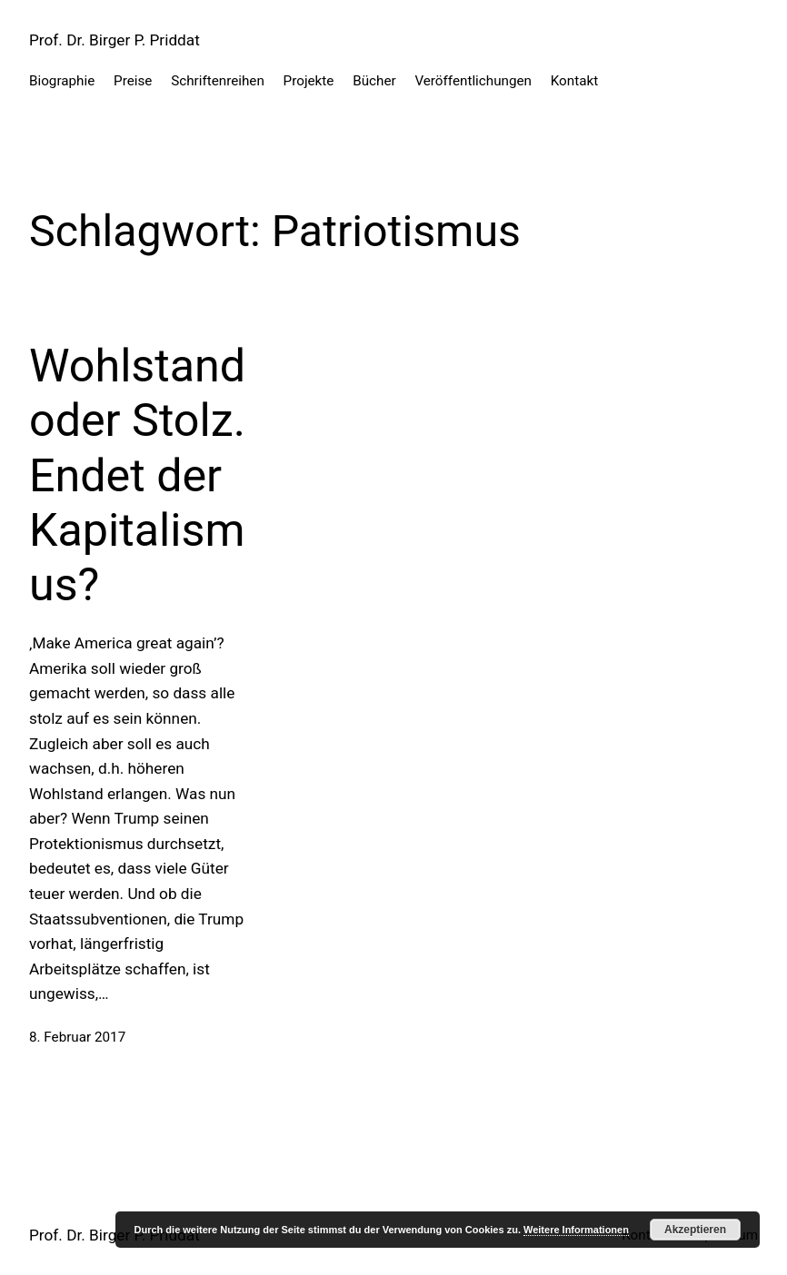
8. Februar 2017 (77, 1037)
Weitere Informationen (576, 1229)
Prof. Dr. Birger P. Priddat (114, 40)
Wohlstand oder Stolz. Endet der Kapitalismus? (137, 475)
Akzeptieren (695, 1229)
